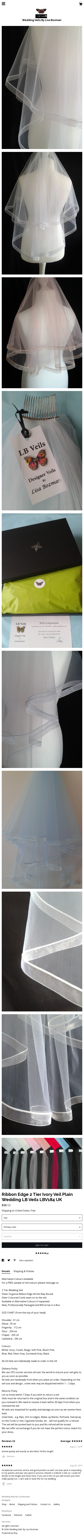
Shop (4, 1504)
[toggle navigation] (3, 3)
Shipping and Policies (28, 1504)
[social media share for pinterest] (15, 1260)
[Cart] (80, 4)
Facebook (7, 1515)
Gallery (56, 1504)
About (12, 1504)
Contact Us (45, 1504)
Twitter (28, 1515)
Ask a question (26, 1260)
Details (6, 1271)
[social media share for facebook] (3, 1260)
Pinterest (18, 1515)
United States (22, 1210)
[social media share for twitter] (9, 1260)
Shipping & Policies (24, 1271)
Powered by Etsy (9, 1533)
